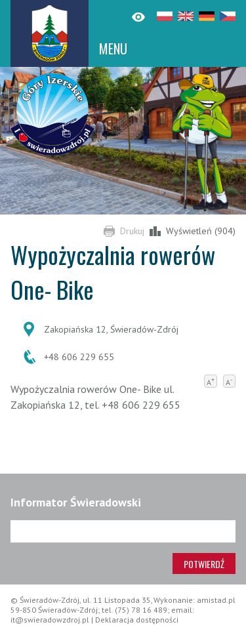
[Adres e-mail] (123, 531)
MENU (113, 48)
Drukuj (132, 231)
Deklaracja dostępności (136, 620)
